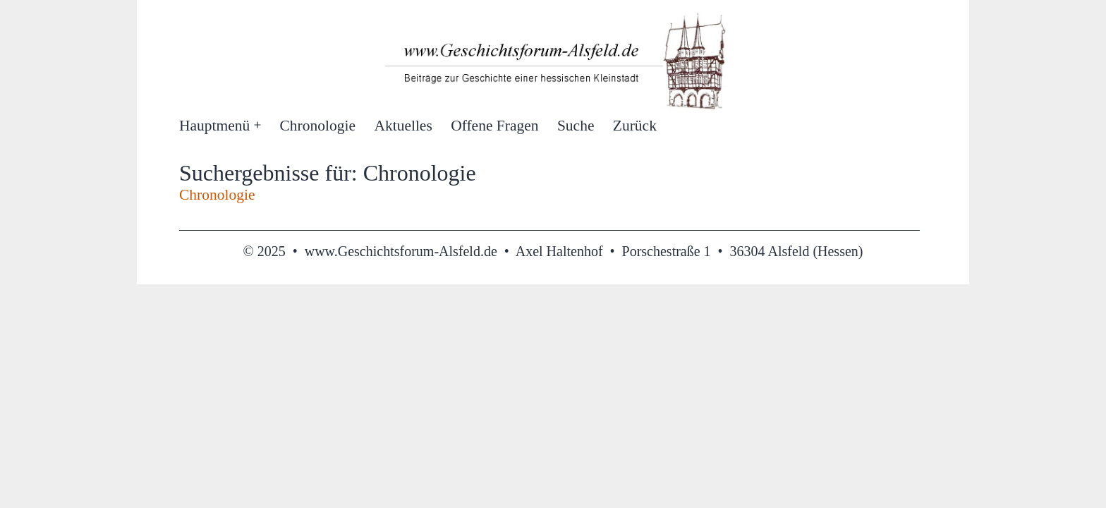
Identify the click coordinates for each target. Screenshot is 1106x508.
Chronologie (318, 125)
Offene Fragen (494, 125)
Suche (576, 125)
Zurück (635, 125)
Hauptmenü (214, 125)
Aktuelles (403, 125)
